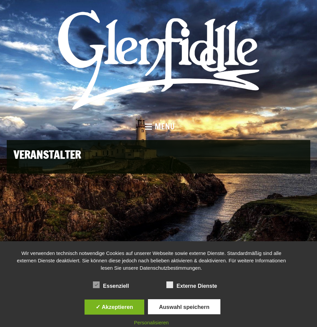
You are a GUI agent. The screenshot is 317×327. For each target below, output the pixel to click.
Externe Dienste (191, 285)
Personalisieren (151, 322)
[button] (158, 126)
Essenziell (111, 285)
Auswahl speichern (184, 307)
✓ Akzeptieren (114, 307)
